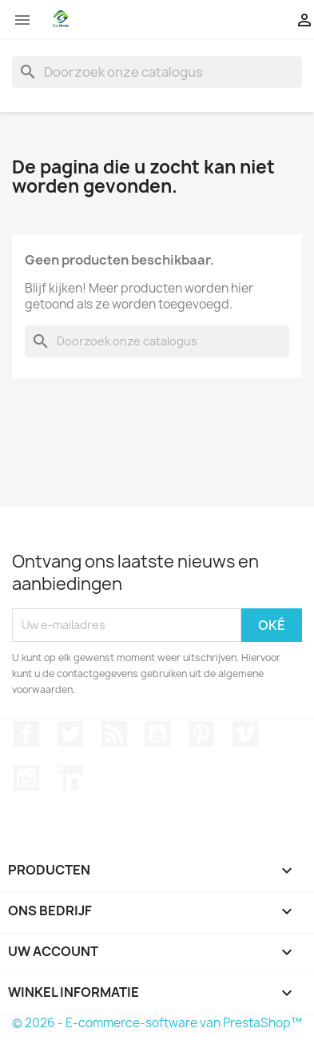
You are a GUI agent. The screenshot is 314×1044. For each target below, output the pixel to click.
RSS (114, 734)
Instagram (26, 778)
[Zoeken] (157, 72)
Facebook (26, 734)
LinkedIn (70, 778)
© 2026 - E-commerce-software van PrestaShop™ (157, 1022)
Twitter (70, 734)
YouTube (157, 734)
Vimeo (245, 734)
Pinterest (201, 734)
